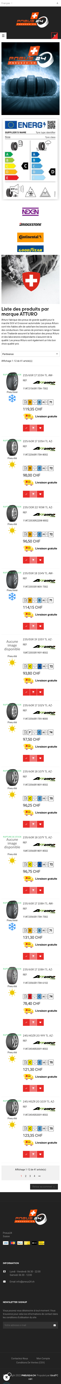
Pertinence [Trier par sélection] (30, 353)
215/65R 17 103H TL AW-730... (38, 376)
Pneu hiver (12, 392)
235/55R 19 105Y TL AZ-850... (38, 640)
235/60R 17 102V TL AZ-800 (38, 706)
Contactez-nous (19, 1358)
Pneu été (12, 458)
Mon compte (43, 1358)
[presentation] (29, 1335)
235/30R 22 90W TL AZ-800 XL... (38, 508)
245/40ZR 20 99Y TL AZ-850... (38, 1036)
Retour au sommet (44, 1186)
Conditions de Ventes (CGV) (30, 1362)
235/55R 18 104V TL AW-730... (38, 574)
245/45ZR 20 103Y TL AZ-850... (39, 1102)
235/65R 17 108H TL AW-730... (38, 904)
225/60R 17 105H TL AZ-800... (38, 442)
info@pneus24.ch (25, 1281)
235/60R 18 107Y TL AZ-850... (38, 772)
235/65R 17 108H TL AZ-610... (38, 970)
